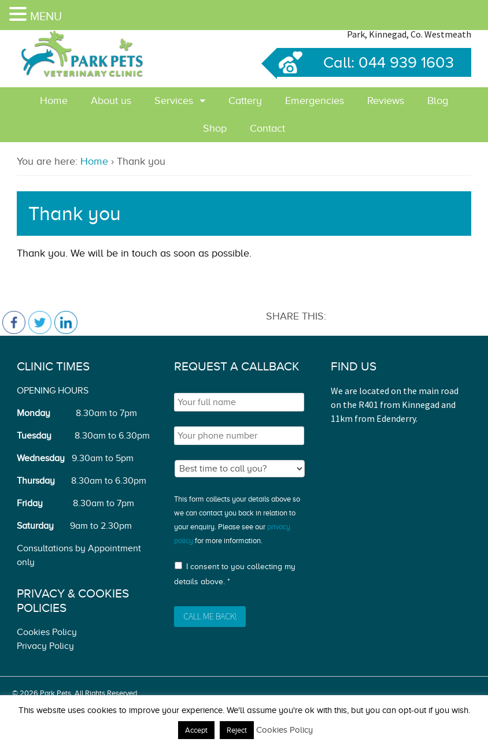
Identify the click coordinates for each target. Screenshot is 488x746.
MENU (46, 16)
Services (173, 100)
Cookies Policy (47, 632)
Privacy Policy (45, 646)
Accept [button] (196, 730)
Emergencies (314, 100)
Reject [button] (237, 730)
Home (54, 100)
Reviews (385, 100)
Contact (267, 128)
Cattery (245, 100)
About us (111, 100)
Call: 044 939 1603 (365, 62)
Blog (437, 100)
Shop (215, 128)
